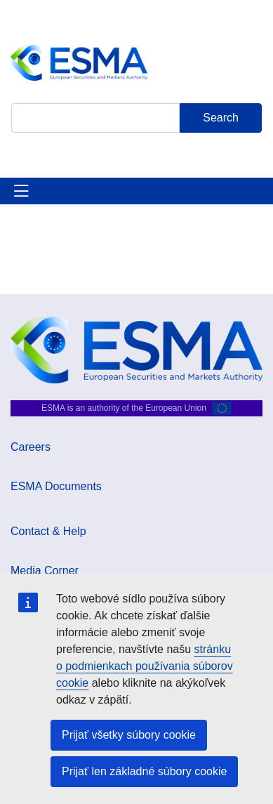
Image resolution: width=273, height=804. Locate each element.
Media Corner (45, 570)
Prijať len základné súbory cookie (144, 771)
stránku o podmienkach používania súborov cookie (144, 666)
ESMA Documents (56, 486)
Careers (31, 447)
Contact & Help (48, 531)
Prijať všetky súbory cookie (129, 735)
